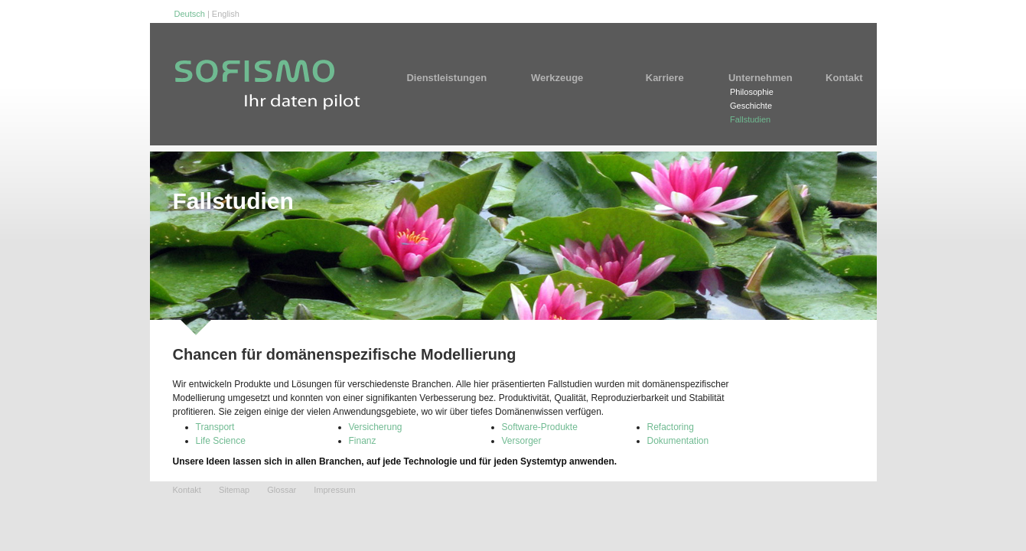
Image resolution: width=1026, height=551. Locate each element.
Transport (215, 427)
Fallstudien (750, 119)
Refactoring (670, 427)
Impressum (334, 489)
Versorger (522, 440)
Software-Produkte (540, 427)
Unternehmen (760, 77)
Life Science (221, 440)
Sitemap (234, 489)
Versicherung (375, 427)
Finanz (362, 440)
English (225, 13)
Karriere (665, 77)
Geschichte (751, 105)
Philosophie (752, 91)
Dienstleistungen (451, 77)
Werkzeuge (564, 77)
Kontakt (844, 77)
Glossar (281, 489)
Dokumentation (678, 440)
